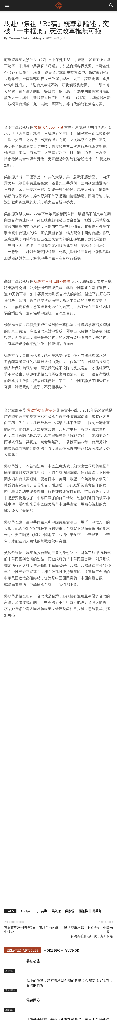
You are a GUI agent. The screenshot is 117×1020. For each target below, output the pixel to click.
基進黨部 (9, 939)
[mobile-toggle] (6, 5)
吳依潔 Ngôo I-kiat (48, 127)
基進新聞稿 (10, 900)
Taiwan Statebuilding (25, 38)
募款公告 (33, 871)
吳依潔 (56, 821)
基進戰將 (53, 1003)
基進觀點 (9, 880)
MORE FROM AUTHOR (61, 860)
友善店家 (87, 1003)
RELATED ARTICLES (22, 860)
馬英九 (96, 821)
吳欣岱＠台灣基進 (41, 410)
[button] (111, 5)
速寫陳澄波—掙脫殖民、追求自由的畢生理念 (31, 839)
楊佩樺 (83, 821)
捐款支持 (70, 1003)
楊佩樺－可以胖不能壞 (52, 281)
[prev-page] (6, 968)
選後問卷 (33, 910)
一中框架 (24, 821)
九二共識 (41, 821)
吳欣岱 (69, 821)
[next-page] (13, 968)
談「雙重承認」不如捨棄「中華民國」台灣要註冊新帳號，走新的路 (88, 841)
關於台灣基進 (33, 1003)
